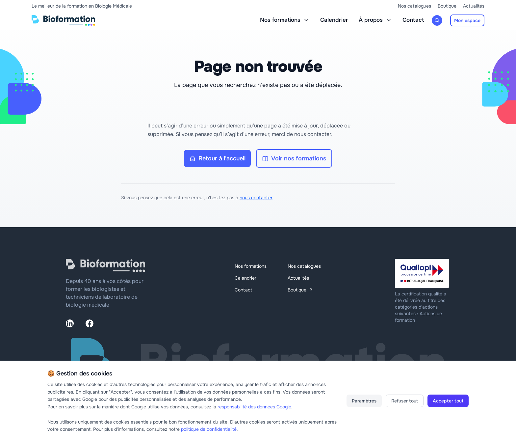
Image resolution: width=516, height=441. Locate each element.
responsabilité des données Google (254, 407)
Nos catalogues (414, 6)
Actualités (473, 6)
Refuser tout (404, 401)
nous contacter (256, 198)
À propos (375, 19)
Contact (413, 19)
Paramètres (364, 401)
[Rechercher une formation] (437, 20)
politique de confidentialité (209, 429)
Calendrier (334, 19)
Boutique (447, 6)
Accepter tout (448, 401)
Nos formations (285, 19)
